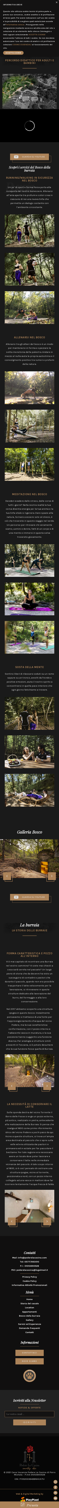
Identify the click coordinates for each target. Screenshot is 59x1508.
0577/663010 (31, 1261)
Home (29, 1299)
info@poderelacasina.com (32, 1257)
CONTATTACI (29, 1353)
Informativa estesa (15, 25)
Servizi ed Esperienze (29, 1324)
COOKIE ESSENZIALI (22, 44)
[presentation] (7, 876)
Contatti (29, 1332)
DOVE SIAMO (29, 1361)
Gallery (29, 1320)
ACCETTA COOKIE (37, 35)
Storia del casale (29, 1303)
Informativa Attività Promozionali (29, 1285)
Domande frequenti (29, 1328)
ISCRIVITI (29, 1422)
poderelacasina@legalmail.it (32, 1270)
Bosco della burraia (29, 1316)
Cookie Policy (30, 1281)
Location (29, 1307)
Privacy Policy (29, 1277)
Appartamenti (29, 1311)
